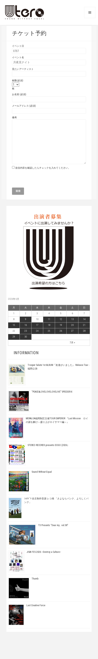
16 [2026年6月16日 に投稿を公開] (25, 325)
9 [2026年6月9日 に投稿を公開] (25, 319)
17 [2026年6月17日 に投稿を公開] (37, 325)
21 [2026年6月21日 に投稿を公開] (84, 325)
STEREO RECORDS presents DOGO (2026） (48, 445)
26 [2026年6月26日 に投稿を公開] (61, 331)
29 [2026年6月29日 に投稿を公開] (14, 336)
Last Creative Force (35, 605)
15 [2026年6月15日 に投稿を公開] (14, 325)
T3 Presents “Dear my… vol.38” (53, 525)
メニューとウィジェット (89, 12)
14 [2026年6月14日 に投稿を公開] (84, 319)
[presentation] (42, 180)
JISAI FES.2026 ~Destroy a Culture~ (44, 552)
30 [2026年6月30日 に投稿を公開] (25, 336)
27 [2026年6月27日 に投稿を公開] (72, 331)
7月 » (72, 342)
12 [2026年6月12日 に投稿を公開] (61, 319)
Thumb (35, 578)
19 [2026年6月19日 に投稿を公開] (61, 325)
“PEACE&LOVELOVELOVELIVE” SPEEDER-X (52, 391)
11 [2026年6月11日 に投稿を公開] (49, 319)
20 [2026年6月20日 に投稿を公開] (72, 325)
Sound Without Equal (42, 471)
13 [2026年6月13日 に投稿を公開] (72, 319)
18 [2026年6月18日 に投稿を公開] (49, 325)
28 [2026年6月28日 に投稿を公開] (84, 331)
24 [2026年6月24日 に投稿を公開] (37, 331)
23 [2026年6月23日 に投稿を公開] (25, 331)
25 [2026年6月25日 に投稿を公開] (49, 331)
